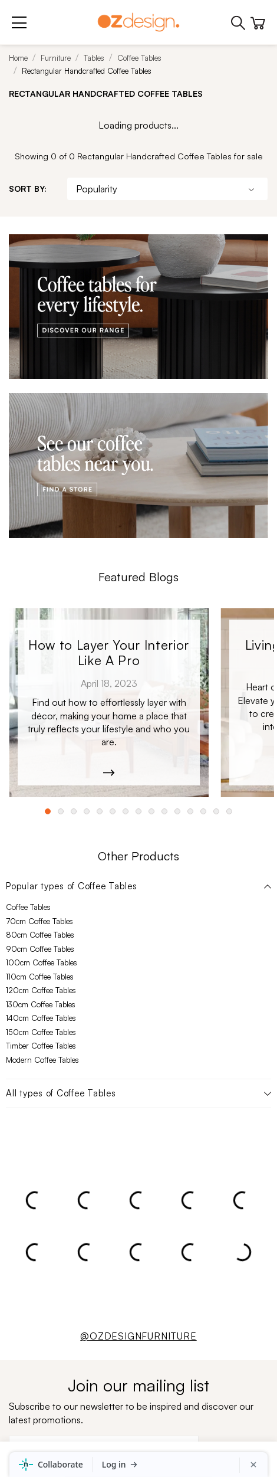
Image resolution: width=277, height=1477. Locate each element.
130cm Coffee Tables (40, 1004)
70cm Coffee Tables (39, 921)
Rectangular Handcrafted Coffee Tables (86, 71)
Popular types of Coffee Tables (71, 886)
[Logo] (138, 22)
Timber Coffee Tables (41, 1045)
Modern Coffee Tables (42, 1060)
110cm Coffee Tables (40, 976)
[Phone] (238, 22)
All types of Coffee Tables (61, 1093)
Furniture (56, 58)
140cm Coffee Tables (41, 1018)
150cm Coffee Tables (41, 1032)
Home (18, 58)
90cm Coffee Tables (40, 949)
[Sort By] (167, 189)
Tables (94, 58)
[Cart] (257, 21)
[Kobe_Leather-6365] (109, 703)
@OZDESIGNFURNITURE (138, 1336)
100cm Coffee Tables (41, 962)
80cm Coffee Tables (40, 934)
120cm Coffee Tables (41, 990)
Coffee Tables (139, 58)
